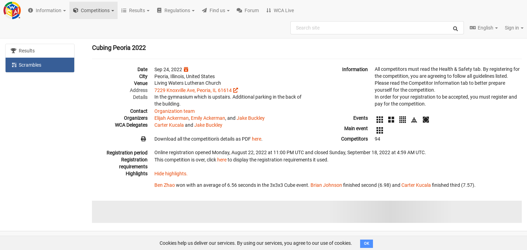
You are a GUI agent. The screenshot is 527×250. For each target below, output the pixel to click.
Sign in (514, 28)
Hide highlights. (171, 173)
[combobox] (377, 27)
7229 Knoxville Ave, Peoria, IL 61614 (193, 90)
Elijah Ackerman (171, 118)
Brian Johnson (326, 185)
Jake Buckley (251, 118)
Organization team (174, 111)
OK (366, 243)
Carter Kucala (169, 125)
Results (23, 50)
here (256, 139)
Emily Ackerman (208, 118)
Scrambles (26, 64)
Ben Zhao (164, 185)
